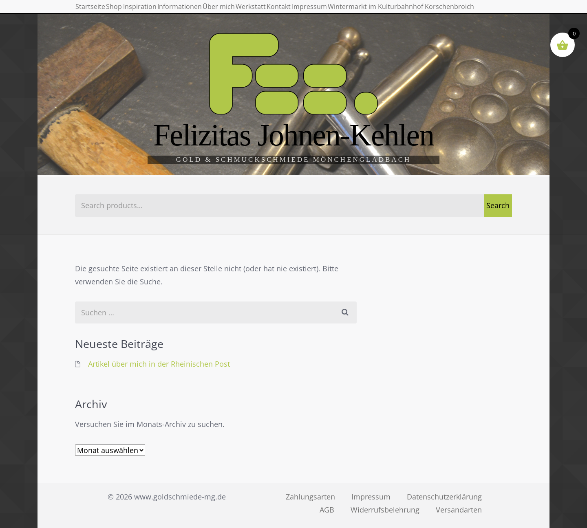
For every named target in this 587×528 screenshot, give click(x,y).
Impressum (449, 12)
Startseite (99, 12)
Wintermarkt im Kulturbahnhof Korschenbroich (164, 38)
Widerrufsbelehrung (385, 510)
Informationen (244, 12)
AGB (327, 510)
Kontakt (400, 12)
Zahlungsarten (310, 497)
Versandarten (459, 510)
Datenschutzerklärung (444, 497)
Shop (141, 12)
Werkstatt (354, 12)
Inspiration (184, 12)
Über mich (303, 12)
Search (498, 205)
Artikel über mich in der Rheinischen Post (159, 364)
